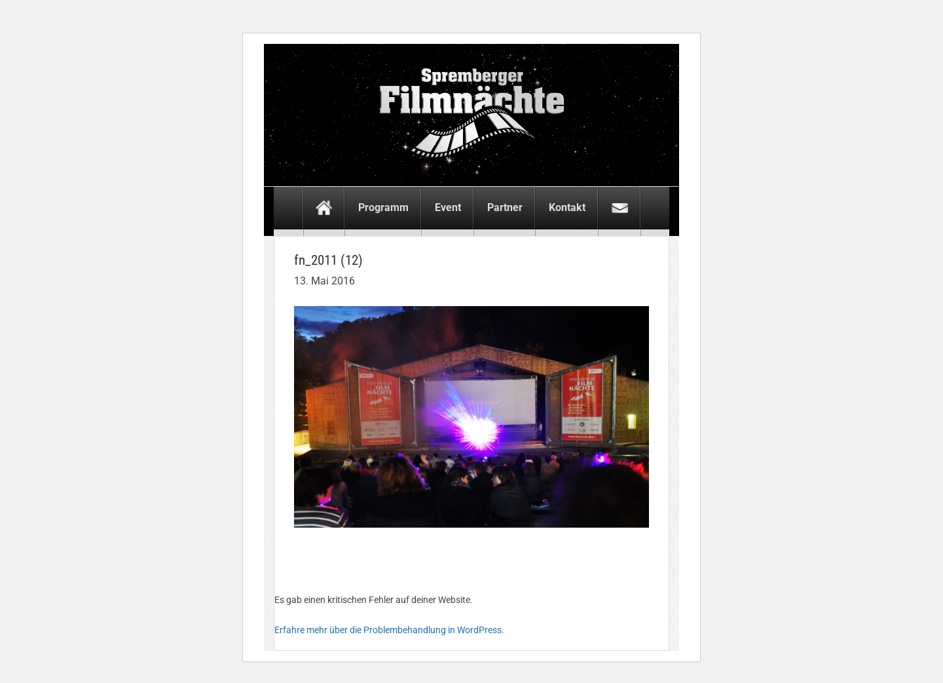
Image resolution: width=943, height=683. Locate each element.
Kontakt (567, 207)
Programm (383, 207)
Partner (505, 207)
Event (448, 207)
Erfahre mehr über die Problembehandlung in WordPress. (389, 630)
